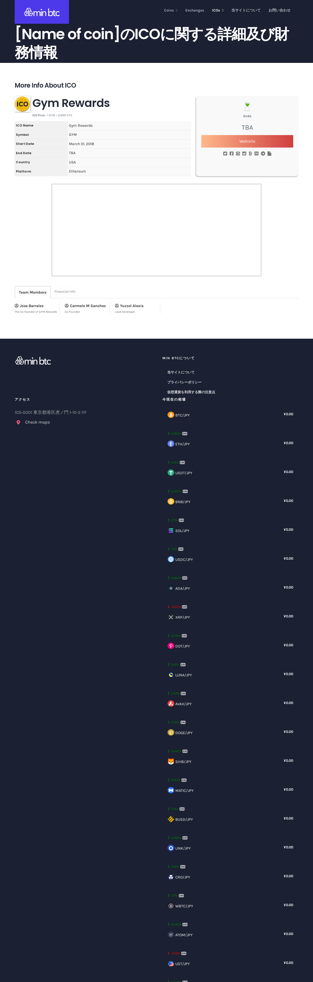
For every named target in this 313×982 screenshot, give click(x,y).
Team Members (32, 292)
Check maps (37, 422)
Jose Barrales (29, 305)
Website (247, 141)
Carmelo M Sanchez (85, 305)
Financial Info (65, 291)
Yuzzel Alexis (129, 305)
